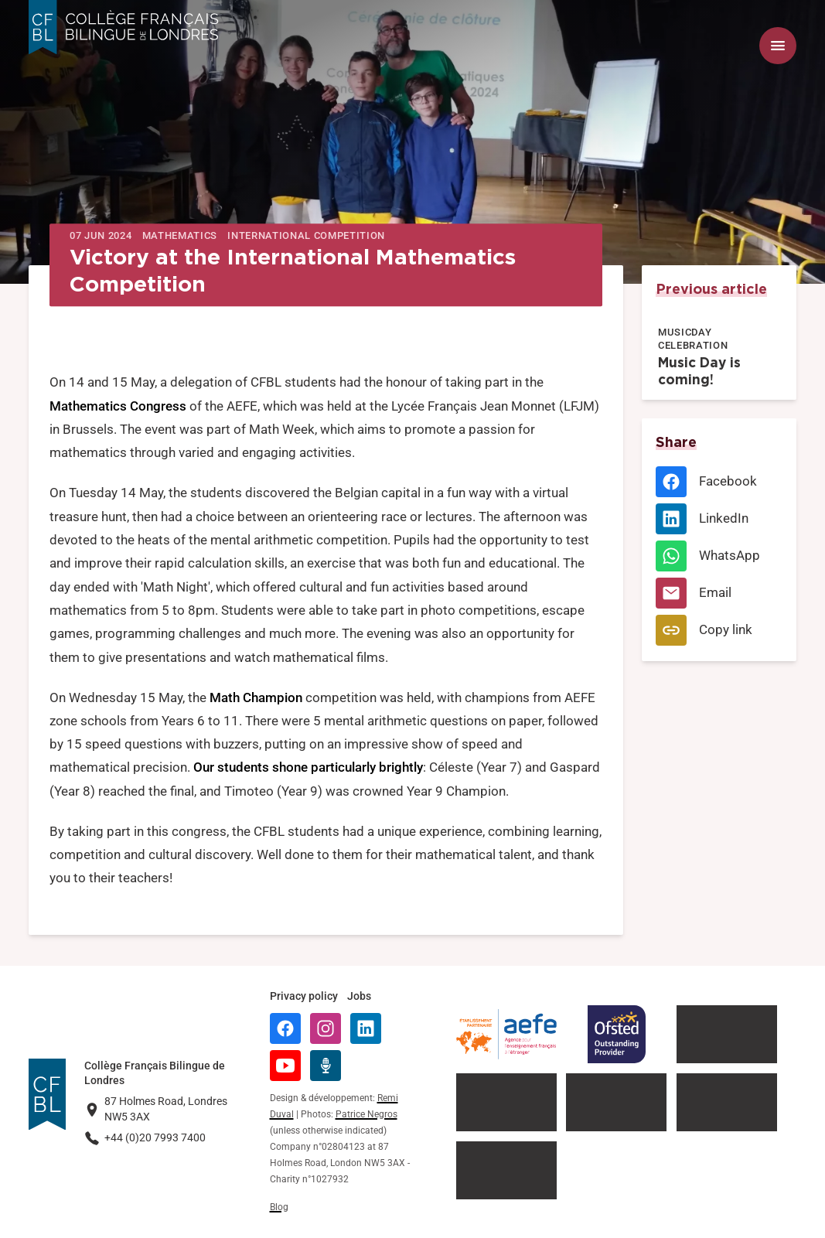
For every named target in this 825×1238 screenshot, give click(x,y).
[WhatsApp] (719, 556)
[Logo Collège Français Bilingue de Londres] (123, 27)
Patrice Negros (366, 1114)
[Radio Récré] (325, 1065)
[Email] (719, 593)
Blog (279, 1207)
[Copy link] (719, 630)
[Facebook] (719, 481)
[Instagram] (325, 1028)
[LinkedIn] (719, 518)
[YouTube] (285, 1065)
